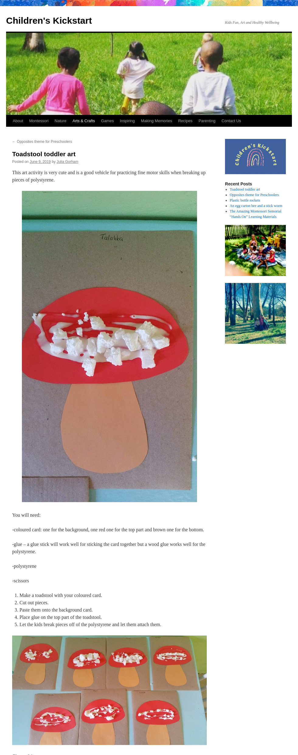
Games (107, 121)
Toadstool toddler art (245, 189)
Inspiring (127, 121)
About (18, 121)
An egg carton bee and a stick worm (256, 206)
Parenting (207, 121)
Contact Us (231, 121)
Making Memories (156, 121)
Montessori (39, 121)
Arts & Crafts (84, 121)
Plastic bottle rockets (245, 200)
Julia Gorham (67, 162)
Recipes (185, 121)
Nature (61, 121)
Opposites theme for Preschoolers (42, 142)
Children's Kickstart (49, 21)
